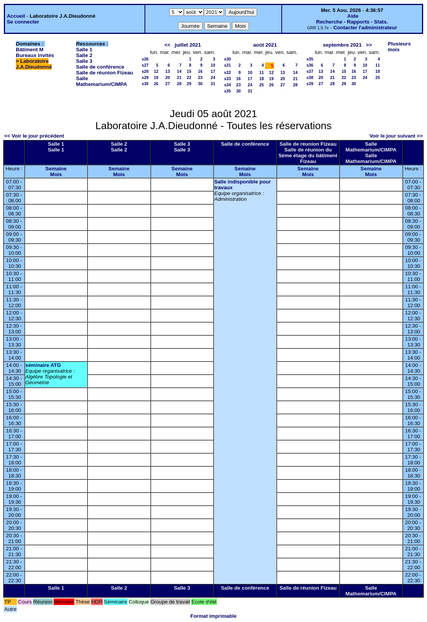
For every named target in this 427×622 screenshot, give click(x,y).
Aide (352, 16)
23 (200, 77)
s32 (227, 72)
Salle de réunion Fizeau (104, 73)
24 (213, 77)
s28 (145, 71)
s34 (227, 84)
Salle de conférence (100, 67)
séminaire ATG (43, 365)
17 (213, 71)
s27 (145, 65)
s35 (227, 91)
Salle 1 (84, 49)
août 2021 (265, 45)
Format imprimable (213, 616)
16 (200, 71)
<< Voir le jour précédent (34, 136)
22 (189, 77)
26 (156, 83)
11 (261, 72)
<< (168, 45)
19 (156, 77)
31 (213, 83)
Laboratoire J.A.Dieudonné (34, 64)
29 (189, 83)
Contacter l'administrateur (365, 27)
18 (261, 78)
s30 (145, 83)
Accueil (16, 16)
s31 (227, 65)
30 (200, 83)
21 (179, 77)
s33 (227, 78)
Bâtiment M (30, 49)
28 (179, 83)
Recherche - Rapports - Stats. (352, 22)
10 (213, 65)
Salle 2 (84, 55)
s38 (309, 77)
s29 (145, 77)
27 (167, 83)
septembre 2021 (342, 45)
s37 (309, 71)
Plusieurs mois (399, 46)
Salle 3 (84, 61)
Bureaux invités (35, 55)
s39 (309, 83)
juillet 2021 (188, 45)
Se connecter (23, 22)
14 (179, 71)
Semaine (56, 168)
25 (261, 84)
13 (167, 71)
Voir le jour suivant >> (396, 136)
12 (156, 71)
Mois (56, 174)
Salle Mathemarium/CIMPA (101, 81)
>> (369, 45)
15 (189, 71)
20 (167, 77)
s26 (145, 59)
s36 (309, 65)
